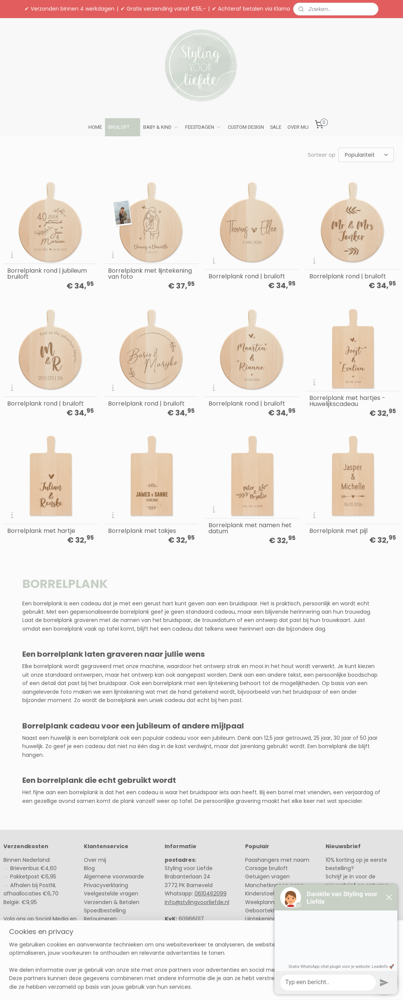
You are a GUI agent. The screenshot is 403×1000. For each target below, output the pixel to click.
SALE (275, 127)
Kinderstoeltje (263, 893)
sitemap (179, 986)
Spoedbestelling (105, 910)
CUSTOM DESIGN (246, 127)
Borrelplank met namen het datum (250, 528)
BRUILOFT (122, 127)
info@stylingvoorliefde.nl (197, 902)
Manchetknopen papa (274, 885)
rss (194, 986)
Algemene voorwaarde (114, 876)
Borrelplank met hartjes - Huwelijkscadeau (347, 401)
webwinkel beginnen (223, 986)
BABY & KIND (161, 127)
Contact (95, 927)
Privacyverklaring (106, 885)
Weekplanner (263, 902)
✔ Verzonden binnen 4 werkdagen (69, 8)
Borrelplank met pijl (338, 531)
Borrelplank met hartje (41, 531)
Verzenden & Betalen (111, 902)
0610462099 (211, 893)
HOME (95, 127)
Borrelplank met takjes (142, 531)
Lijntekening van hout (273, 919)
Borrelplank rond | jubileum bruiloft (47, 274)
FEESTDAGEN (203, 127)
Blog (89, 868)
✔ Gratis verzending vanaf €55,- (163, 8)
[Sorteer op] (366, 155)
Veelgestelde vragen (111, 893)
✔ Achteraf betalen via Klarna (251, 8)
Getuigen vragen (267, 876)
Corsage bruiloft (266, 868)
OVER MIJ (298, 127)
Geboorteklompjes (269, 910)
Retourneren (100, 919)
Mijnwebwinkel (290, 986)
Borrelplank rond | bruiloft (246, 276)
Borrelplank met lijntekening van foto (150, 274)
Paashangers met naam (277, 860)
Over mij (95, 860)
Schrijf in (343, 911)
